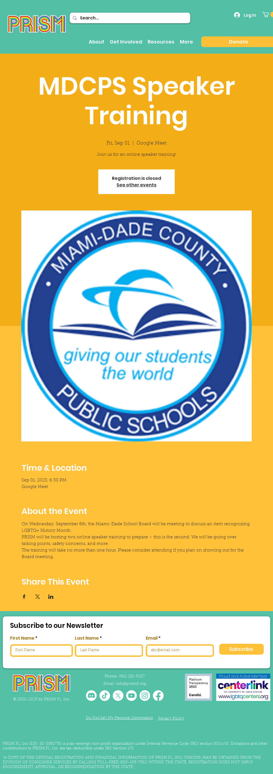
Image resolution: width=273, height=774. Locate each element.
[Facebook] (158, 695)
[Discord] (91, 695)
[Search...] (129, 18)
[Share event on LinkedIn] (51, 596)
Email (152, 638)
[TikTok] (104, 695)
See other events (136, 185)
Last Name (87, 638)
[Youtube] (131, 695)
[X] (118, 695)
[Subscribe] (241, 649)
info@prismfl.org (131, 684)
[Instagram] (145, 695)
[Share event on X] (37, 596)
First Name (22, 638)
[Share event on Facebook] (24, 596)
